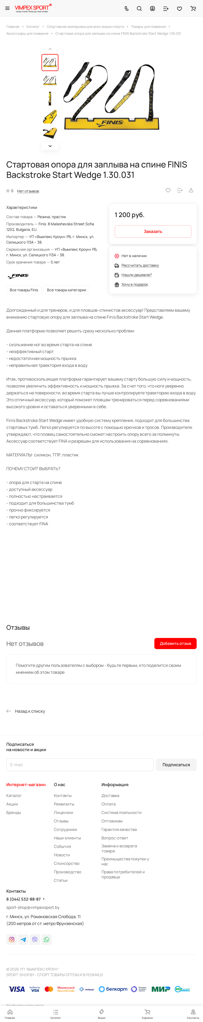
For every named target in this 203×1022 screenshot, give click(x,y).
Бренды (13, 812)
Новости (62, 855)
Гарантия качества (119, 829)
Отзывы (61, 821)
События (62, 846)
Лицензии (63, 812)
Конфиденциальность (25, 1005)
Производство (67, 872)
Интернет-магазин (26, 784)
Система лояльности (122, 812)
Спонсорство (67, 863)
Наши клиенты (67, 838)
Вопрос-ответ (115, 838)
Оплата (109, 804)
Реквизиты (64, 804)
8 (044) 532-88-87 (23, 899)
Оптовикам (112, 821)
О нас (59, 784)
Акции (12, 804)
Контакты (63, 795)
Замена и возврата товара (119, 848)
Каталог (14, 795)
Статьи (61, 880)
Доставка (110, 795)
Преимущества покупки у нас (125, 861)
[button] (49, 146)
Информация (115, 784)
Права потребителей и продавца (123, 874)
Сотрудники (65, 829)
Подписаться (176, 765)
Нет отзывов (28, 190)
